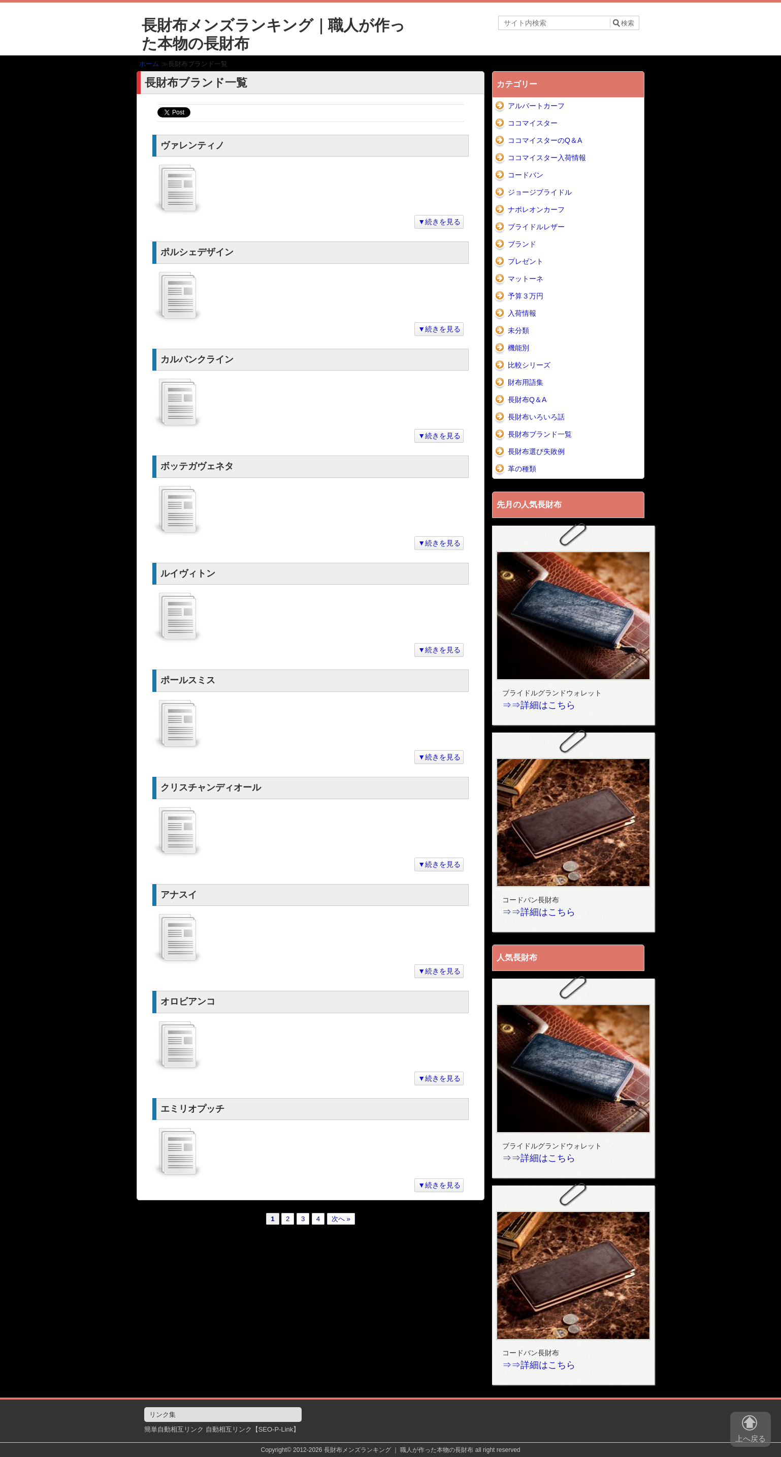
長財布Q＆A (527, 400)
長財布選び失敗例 (536, 451)
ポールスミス (187, 680)
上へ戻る (750, 1431)
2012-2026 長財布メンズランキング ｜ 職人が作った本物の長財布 (383, 1449)
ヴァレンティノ (192, 145)
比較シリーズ (529, 365)
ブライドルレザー (536, 227)
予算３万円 (525, 296)
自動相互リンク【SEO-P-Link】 (253, 1429)
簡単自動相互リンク (174, 1429)
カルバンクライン (197, 359)
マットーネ (525, 279)
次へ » (341, 1219)
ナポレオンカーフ (536, 209)
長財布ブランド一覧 (540, 434)
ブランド (522, 244)
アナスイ (178, 895)
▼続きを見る (439, 222)
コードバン (525, 175)
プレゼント (525, 261)
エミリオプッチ (192, 1109)
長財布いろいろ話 (536, 417)
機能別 (518, 348)
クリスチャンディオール (210, 787)
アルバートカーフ (536, 106)
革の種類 (522, 469)
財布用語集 (525, 382)
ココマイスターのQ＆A (545, 140)
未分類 (518, 330)
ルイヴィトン (187, 573)
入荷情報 (522, 313)
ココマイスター (533, 123)
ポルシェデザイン (197, 252)
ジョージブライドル (540, 192)
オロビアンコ (187, 1001)
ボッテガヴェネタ (197, 466)
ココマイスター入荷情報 (547, 158)
